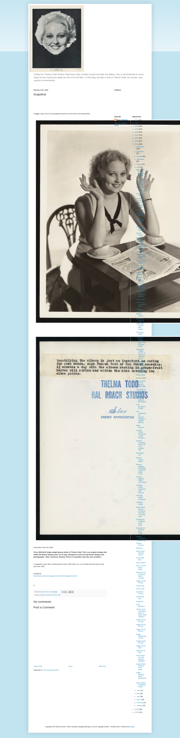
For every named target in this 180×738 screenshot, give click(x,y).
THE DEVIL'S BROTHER (141, 287)
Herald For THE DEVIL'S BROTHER (141, 399)
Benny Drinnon (122, 120)
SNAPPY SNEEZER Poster (140, 200)
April (138, 696)
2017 (137, 135)
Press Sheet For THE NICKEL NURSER (140, 658)
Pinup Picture (140, 299)
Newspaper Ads (140, 454)
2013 (137, 709)
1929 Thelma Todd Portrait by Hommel (140, 293)
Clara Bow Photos (139, 214)
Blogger (132, 727)
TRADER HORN (139, 503)
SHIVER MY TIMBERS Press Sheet (140, 522)
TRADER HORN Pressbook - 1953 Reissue (141, 489)
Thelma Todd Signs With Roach (140, 256)
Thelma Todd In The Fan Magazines (141, 370)
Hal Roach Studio (51, 595)
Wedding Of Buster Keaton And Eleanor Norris (141, 173)
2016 (137, 138)
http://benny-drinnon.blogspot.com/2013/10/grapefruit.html (55, 576)
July (138, 167)
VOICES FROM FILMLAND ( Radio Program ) (141, 434)
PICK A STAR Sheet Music (140, 567)
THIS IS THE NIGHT (140, 262)
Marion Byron (140, 210)
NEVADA (139, 548)
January (140, 705)
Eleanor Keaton (139, 234)
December (140, 147)
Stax (59, 595)
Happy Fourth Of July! (141, 620)
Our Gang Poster (139, 194)
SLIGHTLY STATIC (140, 593)
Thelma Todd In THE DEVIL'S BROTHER (141, 383)
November (140, 152)
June (138, 690)
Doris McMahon (140, 605)
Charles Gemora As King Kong (141, 538)
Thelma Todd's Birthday (141, 247)
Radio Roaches (140, 426)
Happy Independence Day (141, 636)
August (139, 164)
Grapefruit (42, 595)
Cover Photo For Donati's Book (141, 304)
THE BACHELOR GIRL (140, 406)
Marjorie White (141, 378)
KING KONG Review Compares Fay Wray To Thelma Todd (140, 511)
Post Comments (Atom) (51, 670)
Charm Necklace (140, 273)
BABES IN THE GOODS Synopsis (140, 280)
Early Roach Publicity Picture (140, 553)
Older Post (102, 666)
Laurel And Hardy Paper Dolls (141, 189)
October (140, 156)
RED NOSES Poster (140, 206)
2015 (137, 141)
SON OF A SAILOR (140, 320)
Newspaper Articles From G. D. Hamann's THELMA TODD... (141, 354)
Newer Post (38, 666)
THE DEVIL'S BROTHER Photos (141, 182)
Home (70, 666)
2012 (137, 712)
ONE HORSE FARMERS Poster (141, 685)
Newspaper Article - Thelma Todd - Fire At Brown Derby (140, 341)
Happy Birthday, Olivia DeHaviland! (141, 676)
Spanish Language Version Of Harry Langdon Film (140, 445)
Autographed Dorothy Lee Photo (140, 363)
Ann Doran (140, 251)
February (140, 702)
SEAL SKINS (140, 563)
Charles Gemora (140, 544)
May (138, 693)
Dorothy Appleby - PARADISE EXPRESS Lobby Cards (141, 469)
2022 (137, 120)
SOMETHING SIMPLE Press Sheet (141, 667)
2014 (137, 144)
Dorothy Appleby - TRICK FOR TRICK (141, 479)
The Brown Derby (140, 333)
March (139, 700)
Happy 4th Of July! (140, 647)
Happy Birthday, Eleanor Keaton (140, 240)
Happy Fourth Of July (141, 582)
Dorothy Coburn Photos (139, 460)
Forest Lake (140, 586)
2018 (137, 132)
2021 (137, 123)
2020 (137, 126)
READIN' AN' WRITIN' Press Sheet (140, 531)
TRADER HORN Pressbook (140, 497)
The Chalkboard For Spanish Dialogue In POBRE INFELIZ (141, 417)
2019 (137, 129)
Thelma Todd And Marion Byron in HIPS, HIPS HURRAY (141, 613)
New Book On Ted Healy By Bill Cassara (141, 575)
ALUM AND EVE (140, 559)
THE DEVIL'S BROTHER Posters (141, 391)
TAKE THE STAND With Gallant (140, 326)
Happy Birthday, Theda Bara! (140, 220)
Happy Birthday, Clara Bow (140, 228)
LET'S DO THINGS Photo (140, 268)
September (140, 159)
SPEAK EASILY (139, 310)
